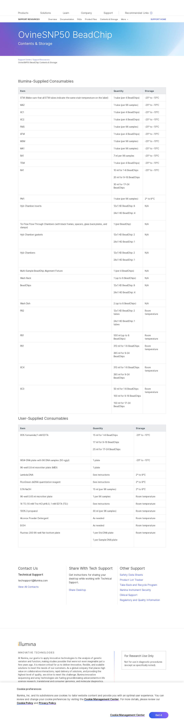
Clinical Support (128, 595)
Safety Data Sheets (131, 574)
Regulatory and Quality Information (140, 600)
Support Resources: (41, 60)
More (123, 19)
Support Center (24, 60)
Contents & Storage (109, 19)
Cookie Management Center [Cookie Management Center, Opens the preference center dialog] (127, 717)
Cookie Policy (25, 705)
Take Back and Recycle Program (138, 584)
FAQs (79, 19)
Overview (52, 19)
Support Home (158, 19)
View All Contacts (28, 586)
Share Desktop (77, 590)
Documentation (67, 19)
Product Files (91, 19)
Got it (158, 717)
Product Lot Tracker (131, 579)
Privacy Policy (47, 705)
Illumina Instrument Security (135, 590)
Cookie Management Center (101, 701)
